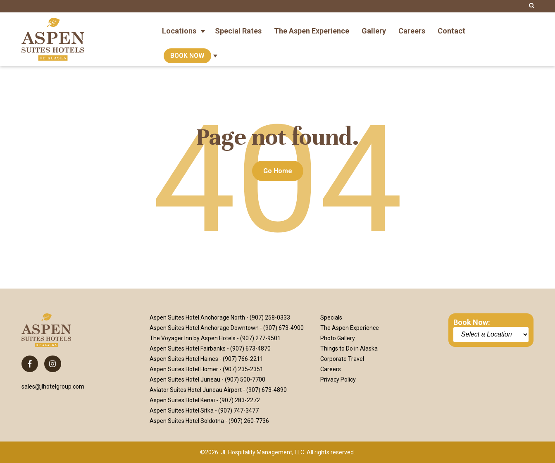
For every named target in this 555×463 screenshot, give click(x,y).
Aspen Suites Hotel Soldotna (187, 421)
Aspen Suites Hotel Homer (184, 369)
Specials (331, 317)
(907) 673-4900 (283, 328)
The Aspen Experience (311, 26)
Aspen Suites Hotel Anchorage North (197, 317)
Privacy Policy (338, 379)
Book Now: (471, 322)
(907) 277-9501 (260, 338)
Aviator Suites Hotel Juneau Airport (196, 390)
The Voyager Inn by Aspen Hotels (193, 338)
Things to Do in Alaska (349, 348)
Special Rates (238, 26)
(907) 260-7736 (249, 421)
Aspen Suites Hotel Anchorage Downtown (204, 328)
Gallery (374, 26)
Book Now (187, 51)
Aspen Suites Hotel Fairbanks (188, 348)
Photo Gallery (337, 338)
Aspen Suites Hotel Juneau (185, 379)
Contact (451, 26)
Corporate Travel (342, 359)
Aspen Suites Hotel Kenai (182, 400)
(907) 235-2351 (243, 369)
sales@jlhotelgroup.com (52, 386)
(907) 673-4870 (250, 348)
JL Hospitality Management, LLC (262, 452)
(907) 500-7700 (245, 379)
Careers (411, 26)
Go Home (277, 171)
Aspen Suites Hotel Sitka (182, 410)
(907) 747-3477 (238, 410)
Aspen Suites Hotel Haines (184, 359)
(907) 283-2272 (239, 400)
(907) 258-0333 (270, 317)
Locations (179, 26)
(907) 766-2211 (243, 359)
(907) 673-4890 (266, 390)
